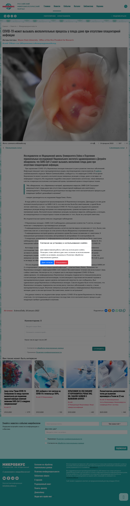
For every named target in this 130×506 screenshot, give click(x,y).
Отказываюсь (61, 262)
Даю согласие (47, 262)
